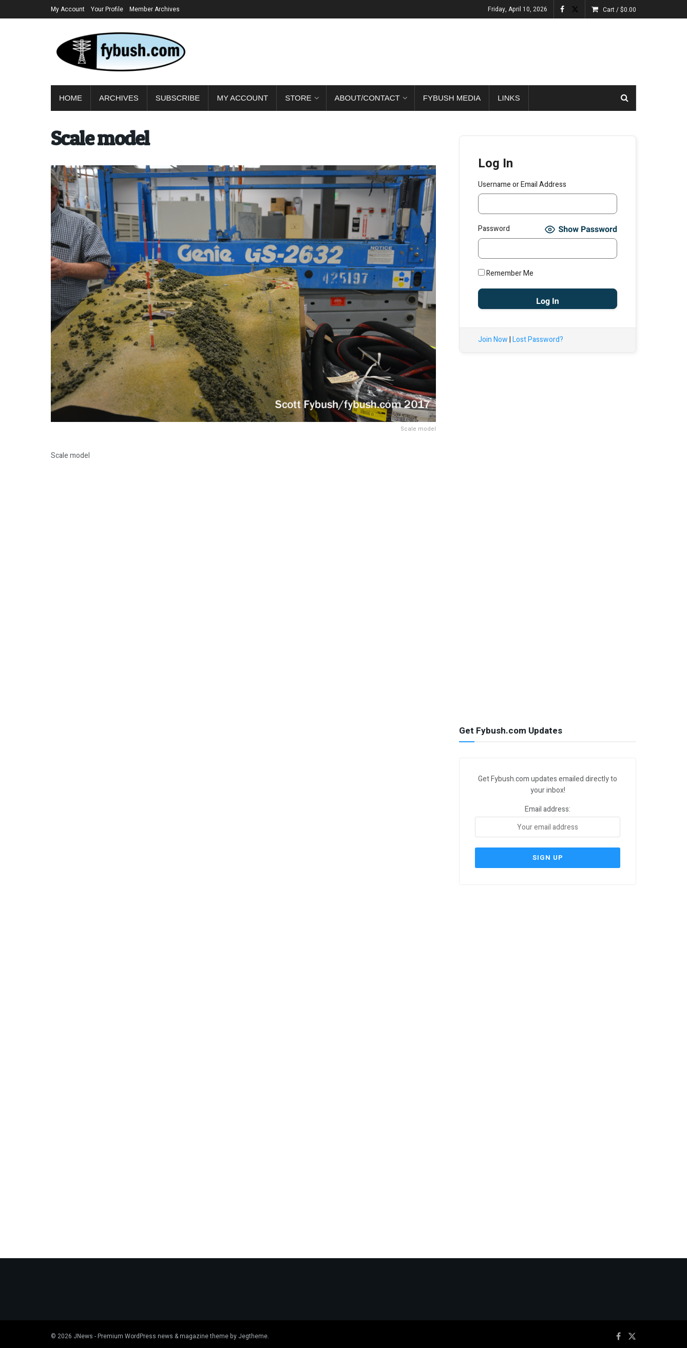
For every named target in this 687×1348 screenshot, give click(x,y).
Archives (119, 97)
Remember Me (505, 273)
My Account (68, 9)
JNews (83, 1331)
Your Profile (107, 9)
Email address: (547, 820)
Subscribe (178, 97)
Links (509, 97)
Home (70, 97)
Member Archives (154, 9)
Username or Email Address (522, 184)
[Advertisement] (449, 50)
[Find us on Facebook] (618, 1331)
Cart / (619, 9)
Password (494, 228)
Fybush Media (452, 97)
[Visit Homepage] (120, 51)
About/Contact (367, 97)
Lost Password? (537, 339)
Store (298, 97)
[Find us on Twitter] (632, 1331)
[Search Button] (624, 98)
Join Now (493, 339)
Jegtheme (253, 1331)
